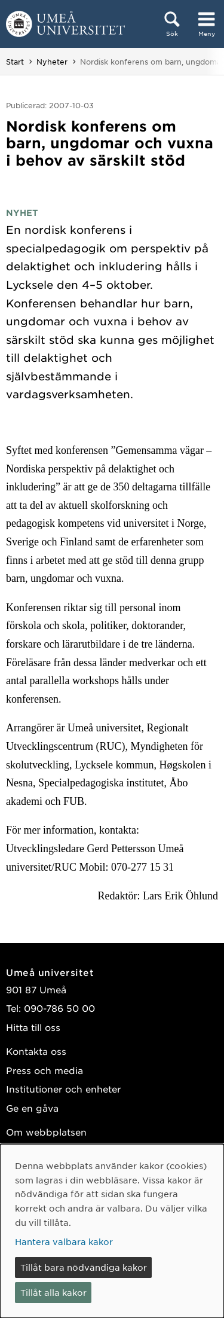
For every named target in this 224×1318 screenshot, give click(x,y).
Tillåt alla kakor (53, 1292)
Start (15, 61)
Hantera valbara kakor (64, 1241)
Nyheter (51, 61)
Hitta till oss (33, 1027)
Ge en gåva (32, 1107)
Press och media (44, 1070)
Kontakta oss (36, 1051)
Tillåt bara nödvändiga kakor (83, 1267)
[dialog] (112, 1231)
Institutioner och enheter (63, 1088)
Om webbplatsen (46, 1131)
